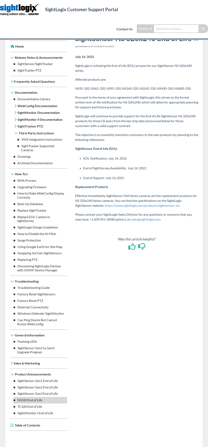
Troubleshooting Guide (33, 287)
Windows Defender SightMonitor (40, 313)
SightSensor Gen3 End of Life (37, 393)
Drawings (24, 156)
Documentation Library (33, 99)
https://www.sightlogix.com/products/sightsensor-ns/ (142, 205)
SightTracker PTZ (29, 70)
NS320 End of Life (29, 400)
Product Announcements (33, 374)
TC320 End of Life (29, 406)
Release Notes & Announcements (39, 57)
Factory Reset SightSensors (36, 294)
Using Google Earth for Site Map (39, 247)
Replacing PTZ (27, 259)
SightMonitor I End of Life (35, 413)
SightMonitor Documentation (38, 112)
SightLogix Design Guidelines (37, 227)
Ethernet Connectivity (33, 307)
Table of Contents (27, 425)
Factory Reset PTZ (30, 300)
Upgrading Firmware (31, 187)
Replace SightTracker (32, 210)
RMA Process (26, 180)
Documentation (26, 92)
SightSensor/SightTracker (35, 64)
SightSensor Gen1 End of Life (37, 381)
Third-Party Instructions (36, 133)
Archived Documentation (35, 163)
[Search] (203, 28)
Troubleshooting (27, 281)
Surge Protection (29, 240)
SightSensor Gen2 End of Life (37, 387)
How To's (21, 174)
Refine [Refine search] (145, 28)
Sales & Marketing (27, 363)
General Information (29, 335)
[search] (176, 28)
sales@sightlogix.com (145, 219)
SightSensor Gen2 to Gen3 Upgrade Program (35, 350)
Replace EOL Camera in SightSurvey (33, 219)
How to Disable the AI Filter (36, 234)
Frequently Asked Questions (34, 81)
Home (19, 46)
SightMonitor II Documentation (40, 119)
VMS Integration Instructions (41, 139)
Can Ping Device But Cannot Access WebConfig (37, 322)
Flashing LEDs (27, 341)
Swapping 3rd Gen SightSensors (39, 253)
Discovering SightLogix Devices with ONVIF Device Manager (39, 268)
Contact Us (125, 29)
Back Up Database (30, 204)
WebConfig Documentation (37, 106)
